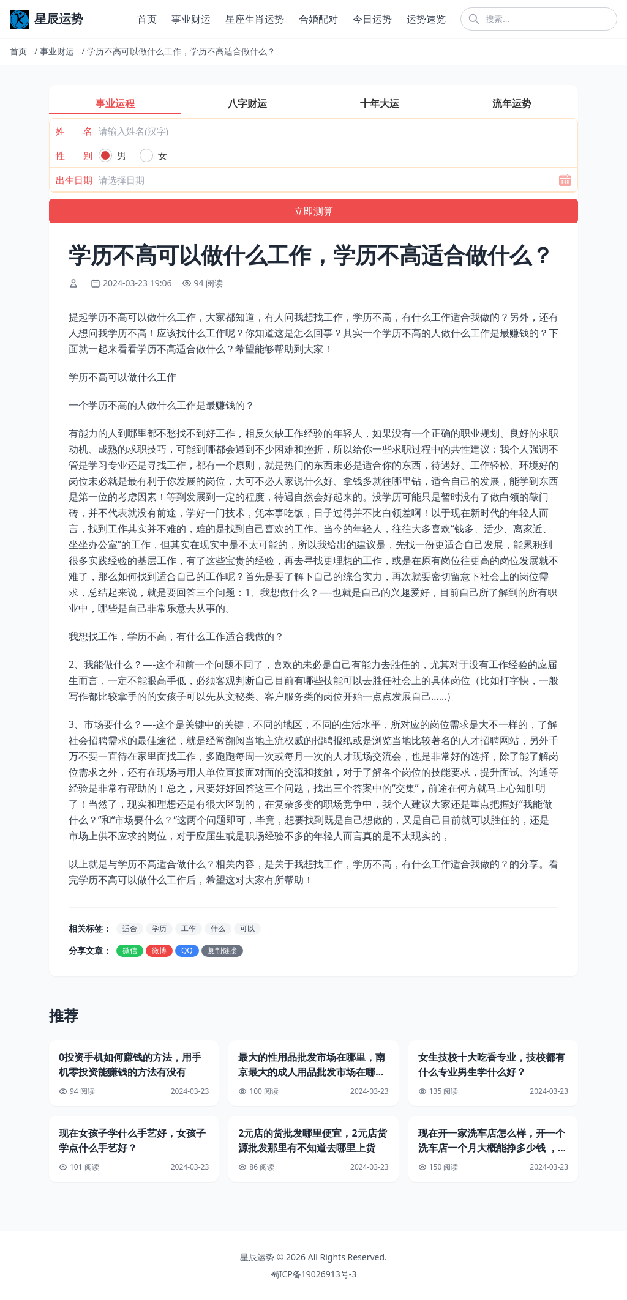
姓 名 (74, 131)
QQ (187, 950)
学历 (159, 928)
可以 (247, 928)
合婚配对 (318, 19)
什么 (218, 928)
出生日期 (74, 180)
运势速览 (426, 19)
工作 (188, 928)
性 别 (74, 155)
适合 (129, 928)
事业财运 (191, 19)
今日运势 (372, 19)
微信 (129, 950)
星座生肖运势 (254, 19)
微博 (159, 950)
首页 (147, 19)
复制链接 (222, 950)
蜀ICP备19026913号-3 (314, 1274)
